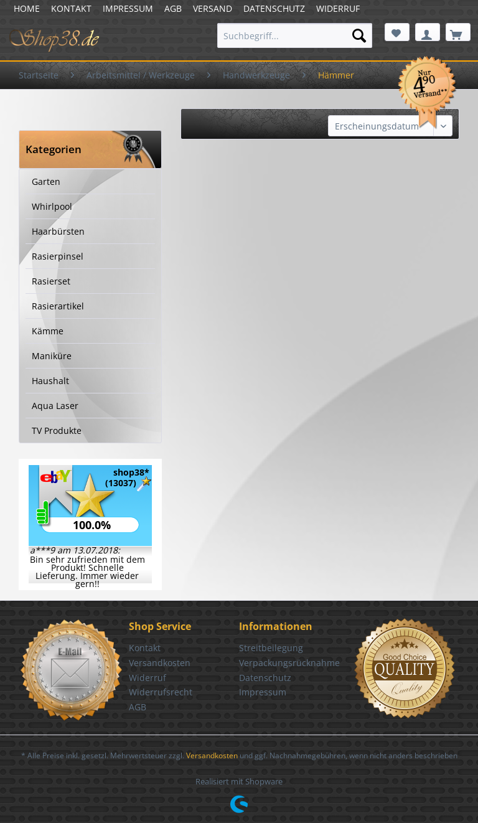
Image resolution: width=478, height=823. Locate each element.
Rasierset (51, 281)
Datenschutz (265, 678)
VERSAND (212, 8)
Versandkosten (159, 663)
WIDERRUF (338, 8)
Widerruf (147, 678)
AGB (173, 8)
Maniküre (52, 356)
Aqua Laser (55, 406)
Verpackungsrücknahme (289, 663)
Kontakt (145, 648)
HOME (27, 8)
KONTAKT (71, 8)
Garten (46, 181)
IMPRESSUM (128, 8)
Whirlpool (52, 206)
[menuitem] (295, 35)
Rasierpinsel (57, 256)
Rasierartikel (58, 306)
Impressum (262, 692)
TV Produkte (57, 430)
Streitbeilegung (271, 648)
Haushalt (50, 381)
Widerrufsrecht (160, 692)
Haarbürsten (58, 231)
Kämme (47, 331)
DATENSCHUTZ (274, 8)
